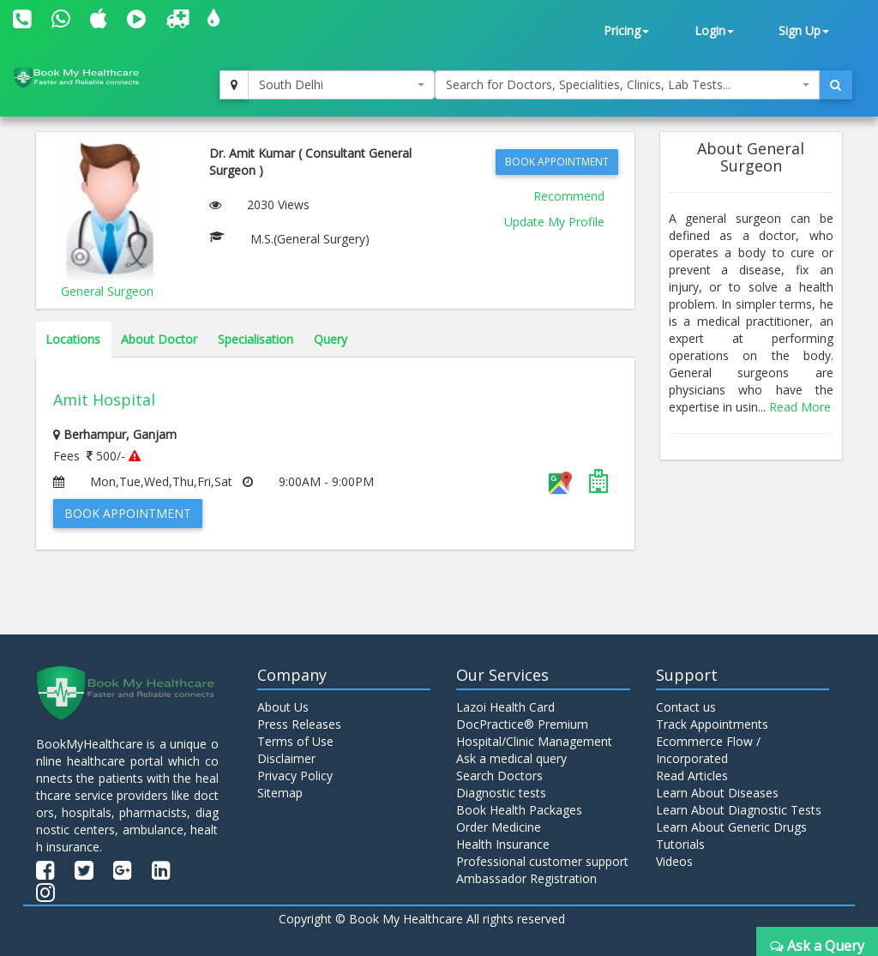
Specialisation (255, 339)
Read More (800, 407)
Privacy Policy (295, 775)
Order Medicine (498, 827)
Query (330, 339)
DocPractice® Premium (522, 724)
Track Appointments (712, 724)
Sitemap (280, 793)
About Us (283, 707)
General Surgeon (107, 291)
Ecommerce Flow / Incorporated (708, 750)
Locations (72, 339)
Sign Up (804, 30)
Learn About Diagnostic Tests (738, 810)
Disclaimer (286, 758)
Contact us (686, 707)
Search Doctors (499, 775)
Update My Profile (554, 221)
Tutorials (680, 844)
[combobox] (341, 84)
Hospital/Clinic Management (534, 741)
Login (714, 30)
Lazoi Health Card (505, 707)
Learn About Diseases (717, 793)
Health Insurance (503, 844)
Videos (674, 861)
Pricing (626, 30)
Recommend (568, 196)
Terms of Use (295, 741)
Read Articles (692, 775)
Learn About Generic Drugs (731, 827)
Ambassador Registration (526, 878)
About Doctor (159, 339)
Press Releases (299, 724)
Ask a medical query (511, 758)
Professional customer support (542, 861)
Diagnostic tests (501, 793)
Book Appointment (557, 161)
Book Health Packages (519, 810)
